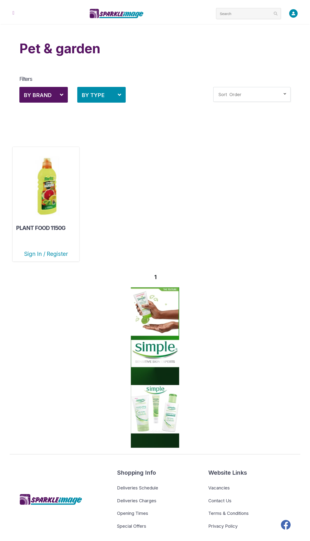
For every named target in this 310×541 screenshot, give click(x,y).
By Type (93, 95)
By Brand (38, 95)
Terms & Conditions (228, 513)
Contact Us (220, 500)
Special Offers (131, 526)
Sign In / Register (46, 254)
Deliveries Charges (136, 500)
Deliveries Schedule (137, 487)
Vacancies (219, 487)
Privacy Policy (223, 526)
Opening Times (132, 513)
